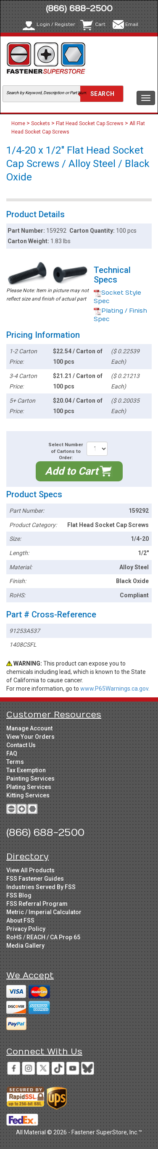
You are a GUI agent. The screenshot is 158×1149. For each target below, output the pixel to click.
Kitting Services (28, 795)
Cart (100, 24)
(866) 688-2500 (79, 8)
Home (18, 123)
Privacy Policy (25, 928)
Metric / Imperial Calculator (44, 912)
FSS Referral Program (37, 903)
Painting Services (30, 778)
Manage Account (29, 728)
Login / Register (56, 24)
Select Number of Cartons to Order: (65, 451)
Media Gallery (25, 945)
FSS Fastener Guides (35, 878)
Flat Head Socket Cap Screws (90, 123)
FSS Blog (19, 895)
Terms (15, 761)
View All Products (30, 870)
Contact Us (21, 745)
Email (131, 24)
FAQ (11, 753)
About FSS (20, 920)
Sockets (40, 123)
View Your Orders (30, 736)
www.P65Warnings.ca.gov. (115, 688)
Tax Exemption (26, 770)
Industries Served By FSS (41, 887)
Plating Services (28, 787)
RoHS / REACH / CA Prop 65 (43, 937)
